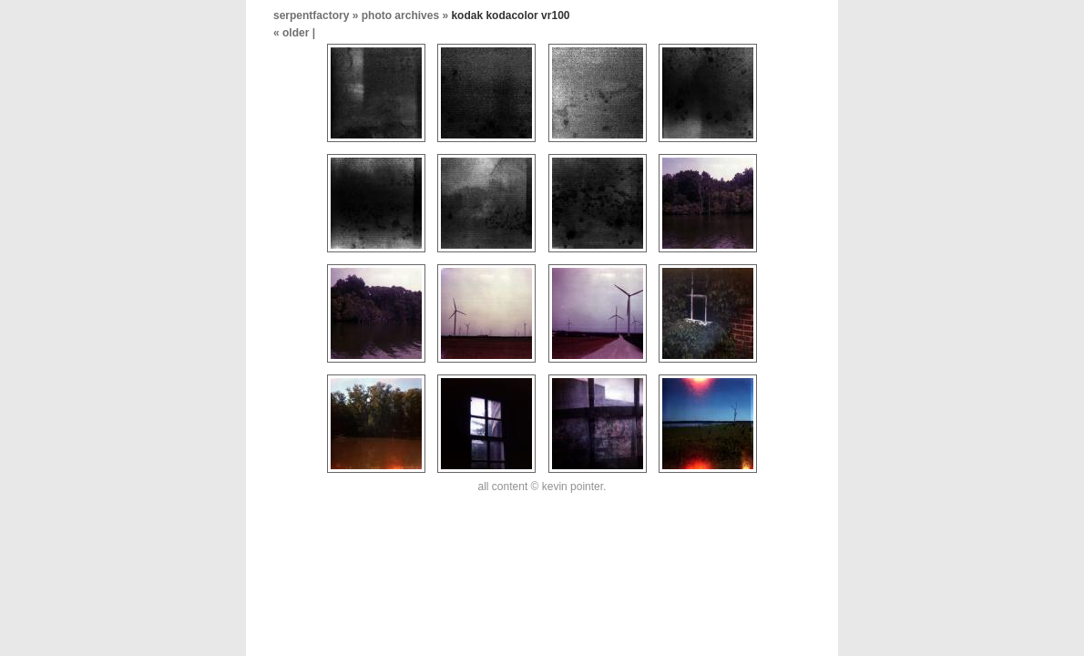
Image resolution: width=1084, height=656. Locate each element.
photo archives (400, 15)
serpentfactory (311, 15)
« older (292, 32)
